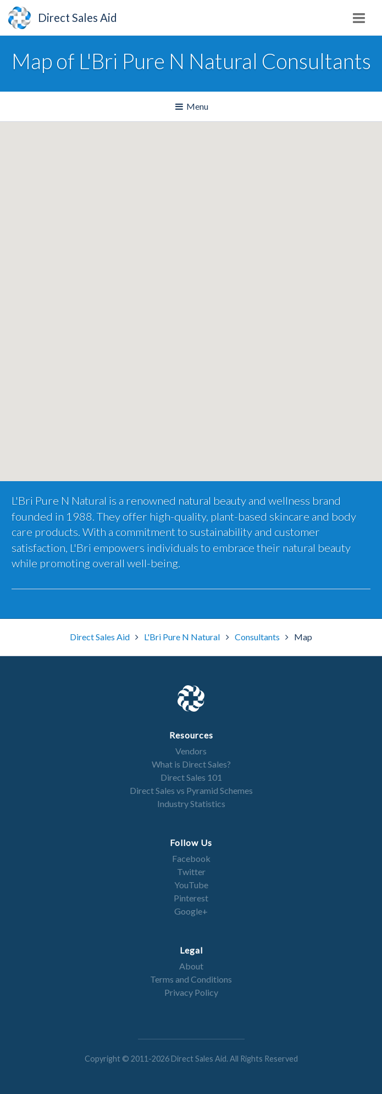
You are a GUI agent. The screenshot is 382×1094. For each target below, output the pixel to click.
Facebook (191, 858)
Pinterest (191, 898)
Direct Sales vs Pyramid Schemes (191, 790)
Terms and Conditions (191, 979)
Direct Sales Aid (100, 636)
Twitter (191, 871)
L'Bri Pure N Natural (183, 636)
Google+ (191, 911)
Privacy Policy (191, 992)
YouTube (191, 884)
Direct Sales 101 (191, 777)
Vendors (191, 751)
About (191, 966)
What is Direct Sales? (191, 764)
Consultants (258, 636)
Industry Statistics (191, 803)
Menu (193, 106)
